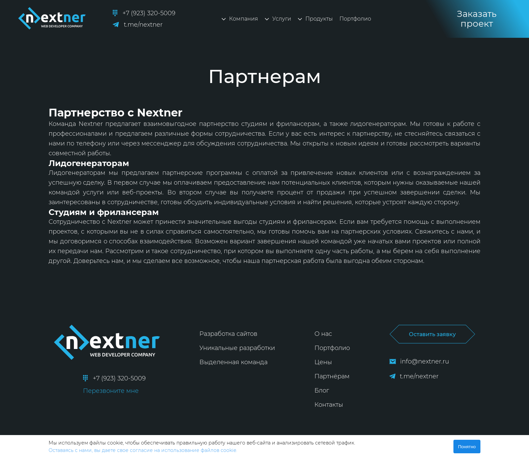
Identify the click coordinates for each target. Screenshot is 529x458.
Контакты (328, 404)
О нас (323, 334)
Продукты (315, 19)
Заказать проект (477, 19)
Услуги (278, 19)
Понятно (467, 446)
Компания (240, 19)
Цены (323, 362)
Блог (321, 390)
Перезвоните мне (111, 391)
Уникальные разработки (237, 348)
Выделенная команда (233, 362)
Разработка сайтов (228, 334)
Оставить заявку (432, 334)
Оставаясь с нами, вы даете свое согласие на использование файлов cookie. (143, 450)
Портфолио (355, 19)
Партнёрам (332, 376)
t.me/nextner (138, 24)
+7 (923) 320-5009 (144, 13)
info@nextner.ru (419, 361)
